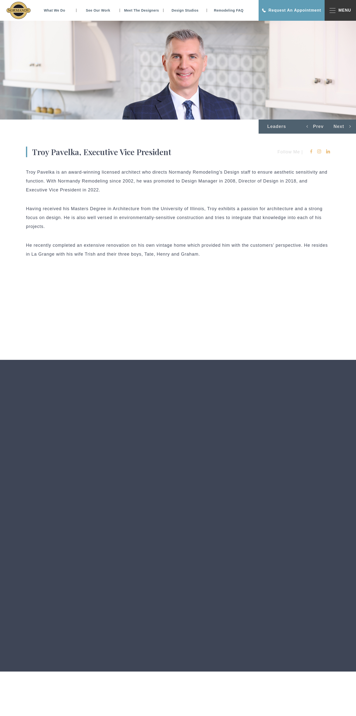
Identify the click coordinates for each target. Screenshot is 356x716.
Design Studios (185, 10)
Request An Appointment (291, 10)
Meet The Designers (141, 10)
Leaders (276, 126)
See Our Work (98, 10)
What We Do (54, 10)
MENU (340, 10)
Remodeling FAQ (229, 10)
